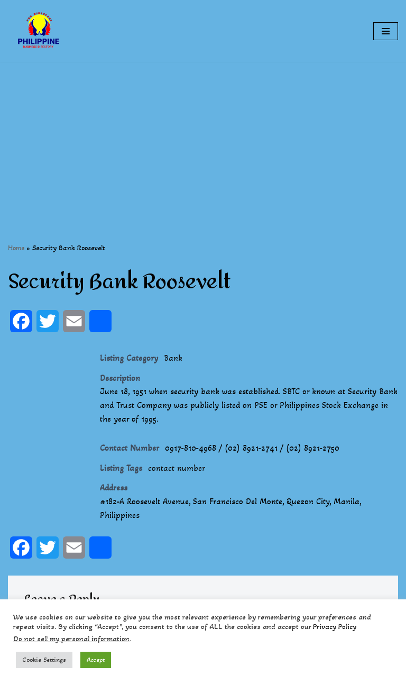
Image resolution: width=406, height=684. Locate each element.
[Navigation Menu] (385, 31)
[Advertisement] (203, 136)
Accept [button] (96, 659)
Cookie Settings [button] (44, 659)
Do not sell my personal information (71, 638)
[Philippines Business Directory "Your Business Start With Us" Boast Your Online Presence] (39, 31)
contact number (176, 468)
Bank (173, 358)
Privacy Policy (334, 626)
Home (16, 247)
